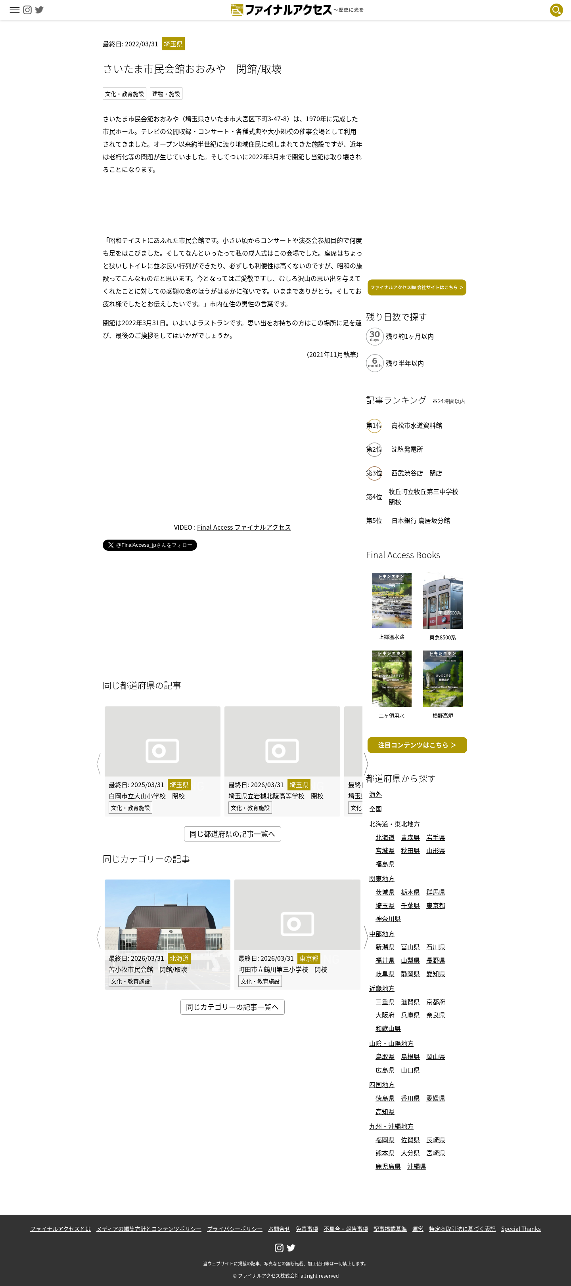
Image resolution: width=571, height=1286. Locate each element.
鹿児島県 (388, 1166)
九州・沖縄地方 (391, 1126)
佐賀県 (410, 1139)
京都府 (435, 1001)
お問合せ (279, 1229)
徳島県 (385, 1098)
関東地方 (382, 878)
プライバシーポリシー (235, 1229)
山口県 (410, 1069)
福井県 (385, 960)
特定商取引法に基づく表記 (462, 1229)
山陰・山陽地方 (391, 1043)
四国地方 (382, 1084)
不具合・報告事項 (346, 1229)
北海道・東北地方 (394, 823)
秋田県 (410, 850)
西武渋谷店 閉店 (416, 472)
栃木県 (410, 892)
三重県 (385, 1001)
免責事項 (307, 1229)
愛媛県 (435, 1098)
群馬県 (435, 892)
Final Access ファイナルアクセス (244, 527)
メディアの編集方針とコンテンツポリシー (148, 1229)
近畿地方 (382, 988)
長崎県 (435, 1139)
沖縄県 (416, 1166)
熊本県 (385, 1152)
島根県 (410, 1056)
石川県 (435, 946)
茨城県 (385, 892)
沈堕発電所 (407, 449)
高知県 (385, 1111)
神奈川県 (388, 918)
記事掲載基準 (390, 1229)
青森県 (410, 837)
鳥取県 (385, 1056)
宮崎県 (435, 1152)
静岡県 (410, 973)
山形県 (435, 850)
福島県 (385, 863)
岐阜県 (385, 973)
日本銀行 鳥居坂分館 (420, 520)
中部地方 (382, 933)
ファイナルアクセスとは (60, 1229)
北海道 (385, 837)
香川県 (410, 1098)
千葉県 (410, 905)
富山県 (410, 946)
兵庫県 (410, 1014)
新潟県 (385, 946)
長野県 (435, 960)
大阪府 (385, 1014)
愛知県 (435, 973)
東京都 (435, 905)
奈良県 (435, 1014)
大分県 (410, 1152)
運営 (417, 1229)
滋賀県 (410, 1001)
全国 (375, 808)
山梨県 (410, 960)
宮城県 (385, 850)
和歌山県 (388, 1028)
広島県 (385, 1069)
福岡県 (385, 1139)
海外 (375, 794)
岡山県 (435, 1056)
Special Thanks (521, 1229)
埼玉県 (385, 905)
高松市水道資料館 (416, 425)
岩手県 (435, 837)
